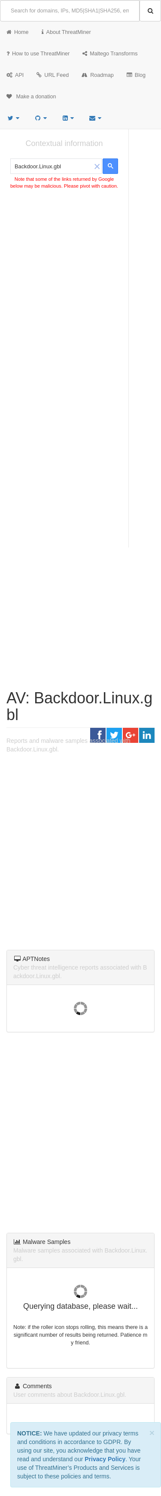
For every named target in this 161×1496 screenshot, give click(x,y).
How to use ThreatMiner (38, 54)
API (15, 75)
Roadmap (98, 75)
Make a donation (31, 97)
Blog (136, 75)
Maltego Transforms (109, 54)
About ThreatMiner (66, 32)
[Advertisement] (80, 281)
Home (17, 32)
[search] (52, 166)
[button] (97, 166)
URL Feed (52, 75)
